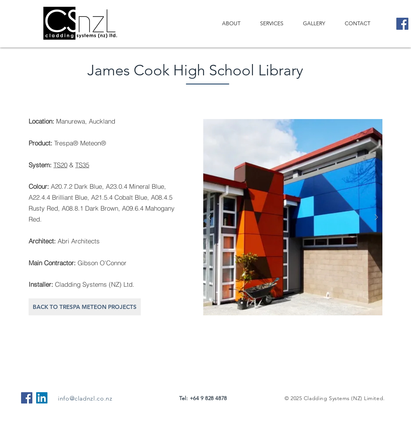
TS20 (60, 165)
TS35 (82, 165)
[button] (292, 217)
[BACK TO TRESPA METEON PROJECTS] (85, 306)
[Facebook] (402, 24)
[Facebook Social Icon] (26, 397)
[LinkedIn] (41, 397)
